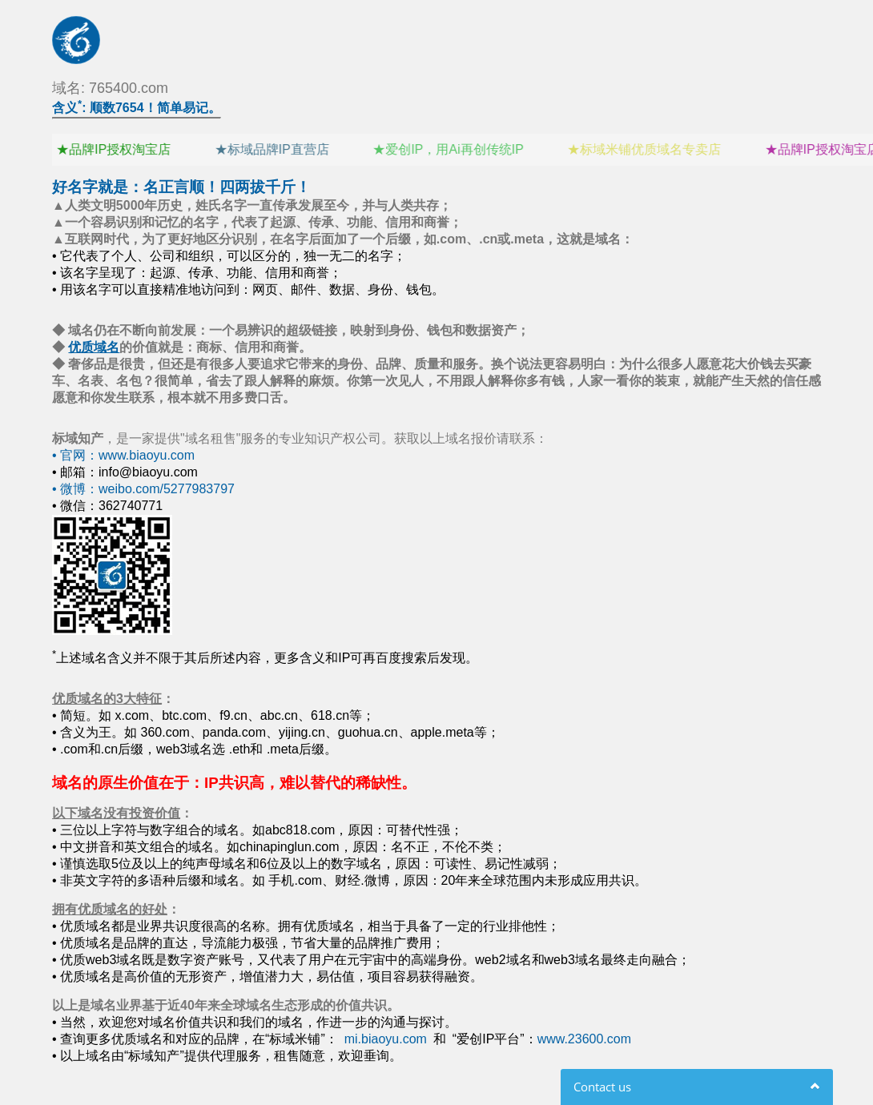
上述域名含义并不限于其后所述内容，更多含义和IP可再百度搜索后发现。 (265, 658)
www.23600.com (584, 1039)
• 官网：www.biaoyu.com (123, 455)
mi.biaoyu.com (385, 1039)
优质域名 (93, 347)
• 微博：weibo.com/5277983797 (143, 489)
